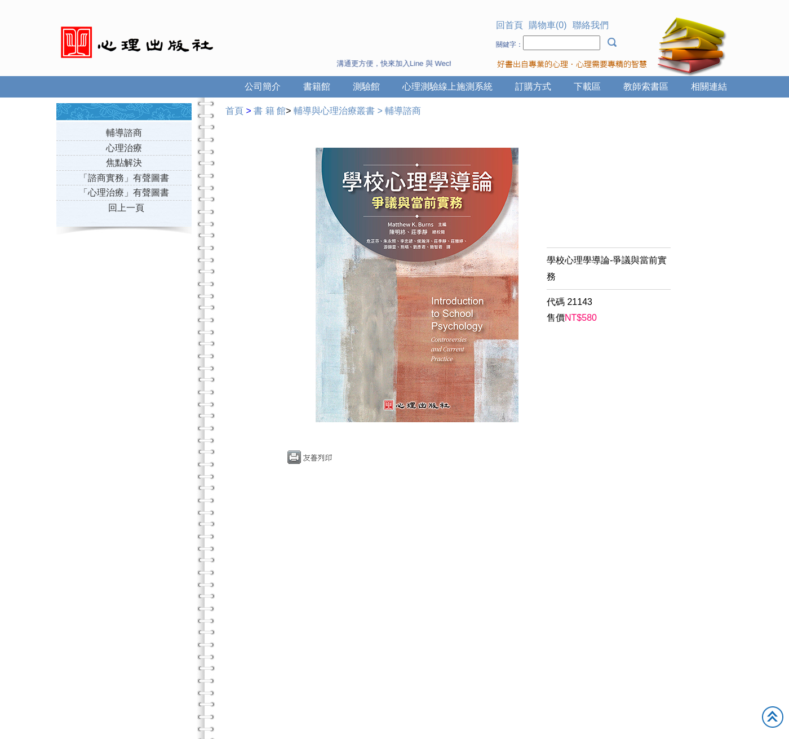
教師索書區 (645, 86)
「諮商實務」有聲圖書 (124, 178)
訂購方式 (533, 86)
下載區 (587, 86)
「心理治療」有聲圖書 (124, 192)
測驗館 (366, 86)
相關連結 (709, 86)
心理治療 (124, 148)
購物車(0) (548, 25)
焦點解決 (124, 162)
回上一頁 (126, 208)
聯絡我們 (591, 25)
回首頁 (509, 25)
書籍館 (316, 86)
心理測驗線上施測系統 (447, 86)
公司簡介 (263, 86)
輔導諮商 (124, 133)
